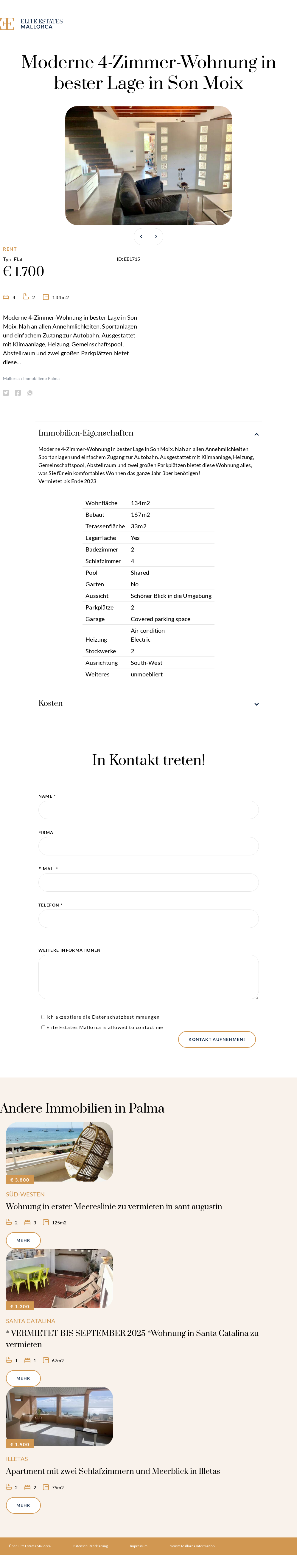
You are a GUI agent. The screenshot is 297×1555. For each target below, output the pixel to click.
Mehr (23, 1240)
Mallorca (11, 378)
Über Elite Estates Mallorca (30, 1546)
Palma (54, 378)
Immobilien (33, 378)
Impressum (138, 1546)
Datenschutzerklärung (90, 1546)
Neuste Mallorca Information (192, 1546)
